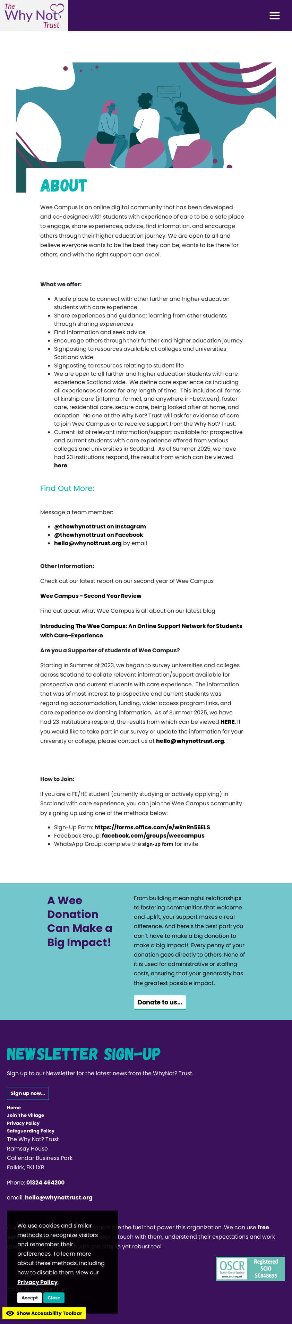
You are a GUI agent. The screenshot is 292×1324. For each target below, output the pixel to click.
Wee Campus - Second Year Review (90, 596)
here (60, 465)
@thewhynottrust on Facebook (98, 535)
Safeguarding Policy (30, 1131)
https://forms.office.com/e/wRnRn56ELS (152, 827)
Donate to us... (160, 1002)
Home (14, 1107)
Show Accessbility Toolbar (44, 1313)
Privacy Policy (23, 1123)
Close (54, 1298)
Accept (30, 1298)
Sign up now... (28, 1093)
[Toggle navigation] (274, 15)
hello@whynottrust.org (88, 543)
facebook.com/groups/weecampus (153, 836)
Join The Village (25, 1115)
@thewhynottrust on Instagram (100, 527)
